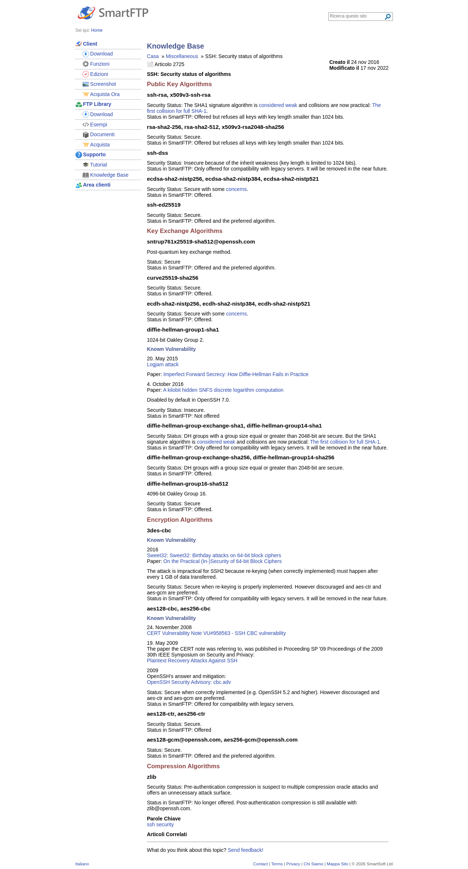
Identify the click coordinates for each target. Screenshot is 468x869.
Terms (277, 863)
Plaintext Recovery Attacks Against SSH (192, 660)
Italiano (82, 863)
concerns (236, 189)
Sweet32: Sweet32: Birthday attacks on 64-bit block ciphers (214, 555)
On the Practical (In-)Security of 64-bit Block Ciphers (222, 561)
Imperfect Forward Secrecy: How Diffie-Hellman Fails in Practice (236, 374)
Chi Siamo (313, 863)
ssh (151, 824)
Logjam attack (163, 364)
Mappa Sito (337, 863)
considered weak (278, 105)
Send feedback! (245, 850)
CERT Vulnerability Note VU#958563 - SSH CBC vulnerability (216, 633)
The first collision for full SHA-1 (345, 442)
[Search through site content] (357, 16)
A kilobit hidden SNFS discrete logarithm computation (223, 390)
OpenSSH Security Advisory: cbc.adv (189, 682)
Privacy (293, 863)
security (165, 824)
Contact (260, 863)
